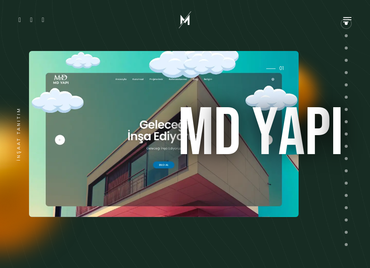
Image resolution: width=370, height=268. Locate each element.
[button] (346, 48)
